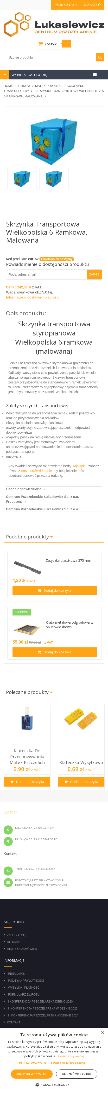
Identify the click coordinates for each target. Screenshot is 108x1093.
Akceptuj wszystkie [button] (31, 1074)
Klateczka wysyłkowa (81, 762)
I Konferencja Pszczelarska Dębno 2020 (40, 1001)
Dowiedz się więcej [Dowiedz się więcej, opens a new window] (70, 1056)
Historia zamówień (22, 949)
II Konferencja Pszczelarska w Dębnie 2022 (42, 1008)
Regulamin (16, 973)
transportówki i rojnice (37, 471)
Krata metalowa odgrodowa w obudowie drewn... (69, 624)
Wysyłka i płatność (23, 987)
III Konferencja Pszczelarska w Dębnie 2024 (43, 1015)
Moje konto (66, 4)
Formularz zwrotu (23, 994)
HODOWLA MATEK (32, 86)
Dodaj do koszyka (56, 590)
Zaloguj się (16, 935)
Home (8, 86)
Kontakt (13, 1022)
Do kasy (92, 4)
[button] (54, 1063)
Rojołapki (79, 466)
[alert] (54, 1060)
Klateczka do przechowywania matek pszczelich (27, 756)
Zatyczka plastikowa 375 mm (68, 560)
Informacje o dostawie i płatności (32, 297)
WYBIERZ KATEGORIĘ (29, 75)
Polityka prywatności (26, 980)
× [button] (102, 1033)
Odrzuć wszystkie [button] (76, 1074)
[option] (27, 747)
